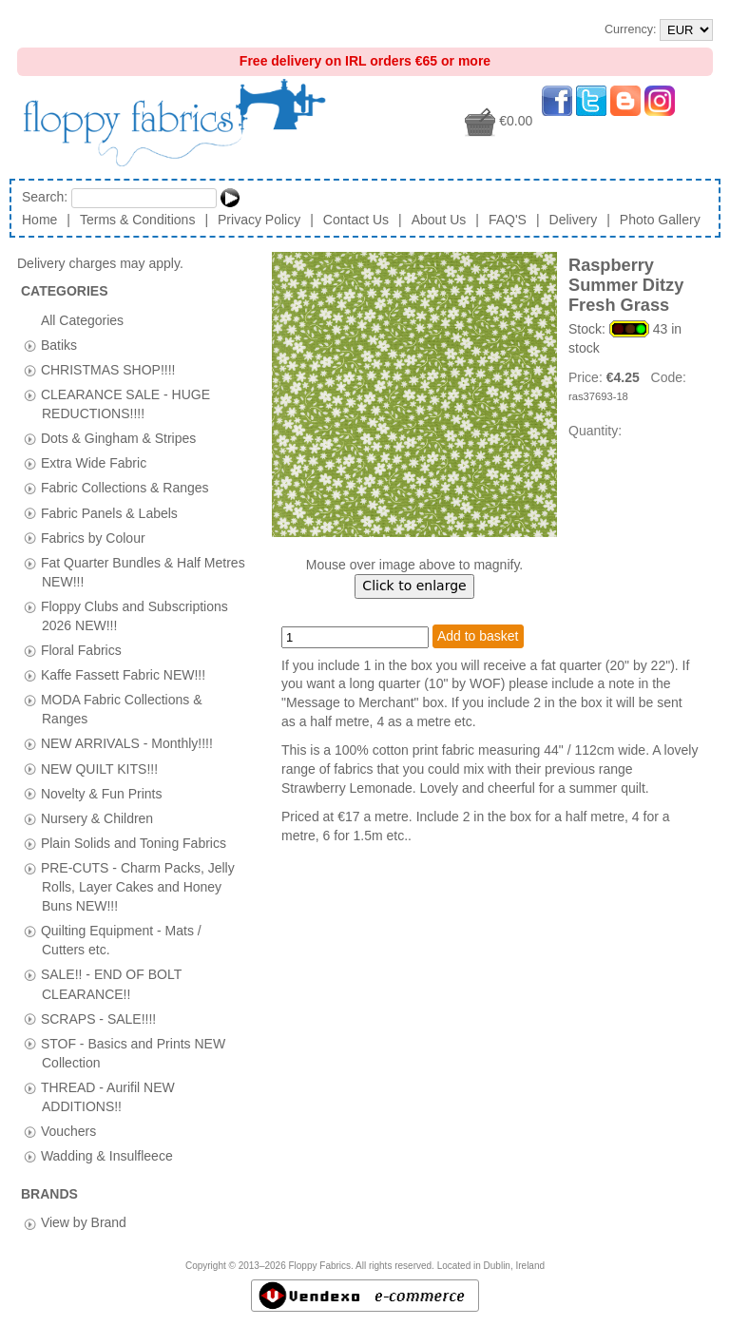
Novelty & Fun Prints (102, 792)
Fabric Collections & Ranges (125, 487)
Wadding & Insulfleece (107, 1155)
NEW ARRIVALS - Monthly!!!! (127, 743)
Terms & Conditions (137, 219)
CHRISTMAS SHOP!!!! (108, 368)
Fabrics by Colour (93, 537)
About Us (439, 219)
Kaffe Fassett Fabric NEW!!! (123, 674)
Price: (587, 377)
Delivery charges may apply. (109, 263)
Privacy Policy (259, 219)
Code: (668, 377)
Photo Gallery (660, 219)
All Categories (82, 319)
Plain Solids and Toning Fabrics (133, 842)
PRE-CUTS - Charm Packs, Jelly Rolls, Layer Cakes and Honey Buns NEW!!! (138, 886)
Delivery (573, 219)
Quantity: (595, 430)
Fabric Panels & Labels (109, 512)
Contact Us (356, 219)
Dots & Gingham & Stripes (118, 438)
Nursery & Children (97, 817)
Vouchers (68, 1131)
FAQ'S (508, 219)
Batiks (59, 344)
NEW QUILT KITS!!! (99, 768)
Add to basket (478, 636)
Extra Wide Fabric (93, 463)
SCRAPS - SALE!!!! (98, 1018)
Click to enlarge (414, 585)
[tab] (30, 345)
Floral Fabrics (81, 650)
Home (39, 219)
